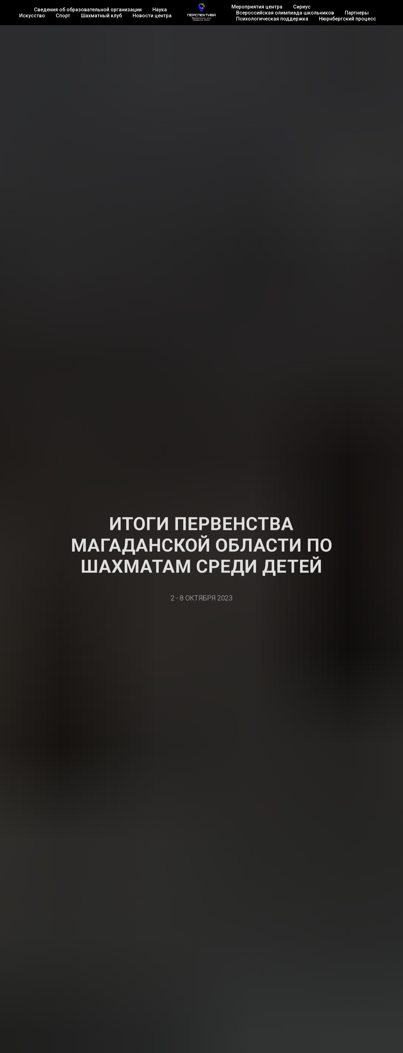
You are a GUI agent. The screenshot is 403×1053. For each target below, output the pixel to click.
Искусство (32, 16)
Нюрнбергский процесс (347, 19)
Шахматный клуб (101, 16)
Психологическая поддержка (272, 19)
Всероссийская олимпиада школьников (285, 13)
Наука (159, 10)
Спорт (63, 16)
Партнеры (357, 13)
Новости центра (152, 16)
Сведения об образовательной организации (88, 10)
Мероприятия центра (256, 7)
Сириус (301, 7)
